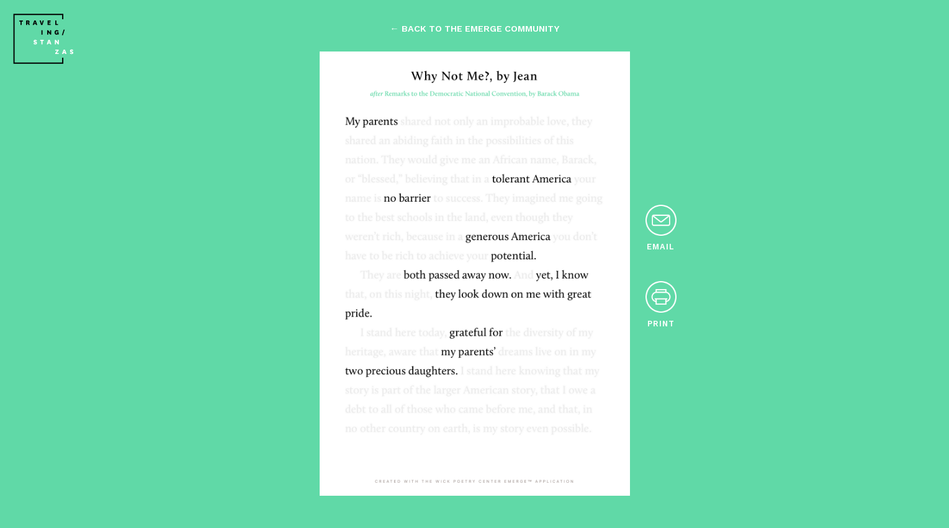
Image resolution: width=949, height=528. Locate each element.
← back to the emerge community (474, 29)
